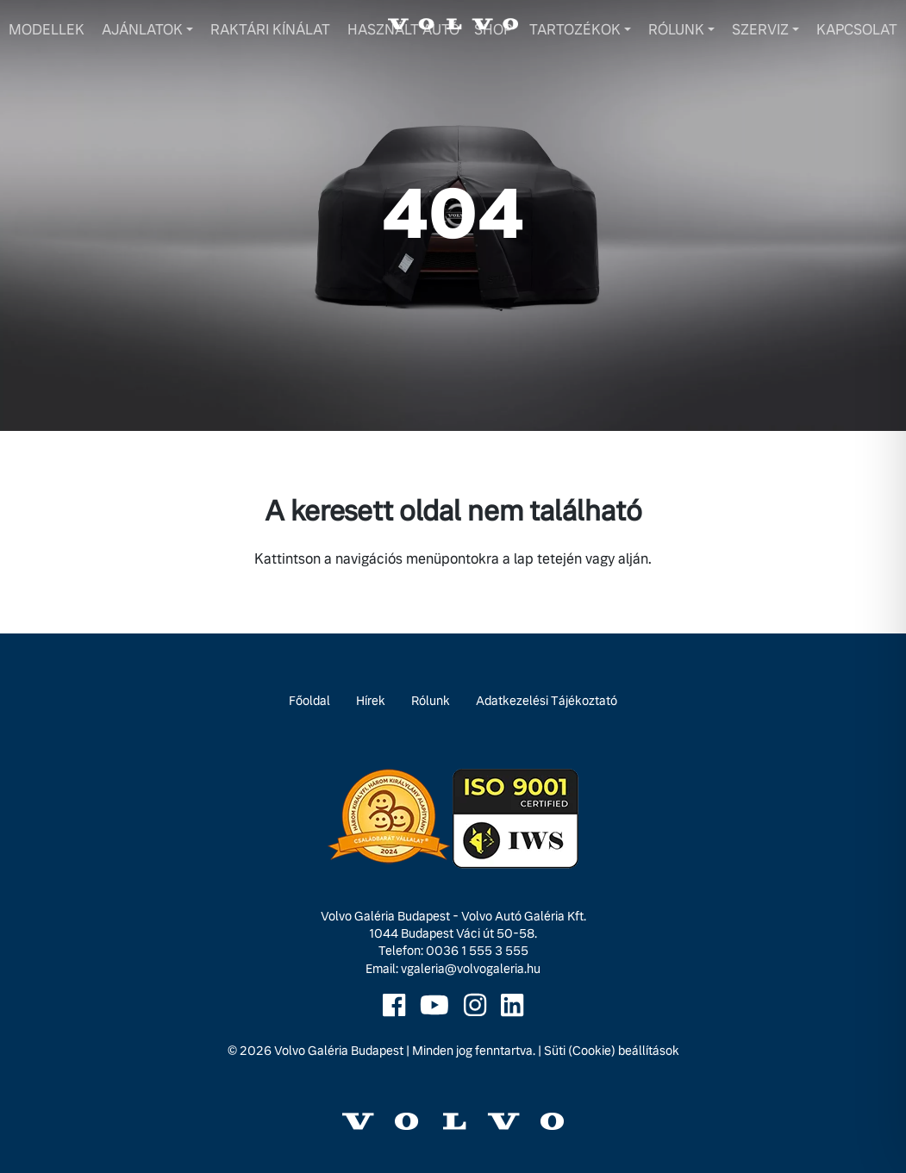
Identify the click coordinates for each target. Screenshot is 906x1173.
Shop (493, 30)
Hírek (370, 700)
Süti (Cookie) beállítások (611, 1050)
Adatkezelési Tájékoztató (546, 700)
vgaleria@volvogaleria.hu (470, 968)
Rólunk (676, 30)
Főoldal (309, 700)
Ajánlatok (142, 30)
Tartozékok (575, 30)
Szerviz (760, 30)
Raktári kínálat (270, 30)
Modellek (46, 30)
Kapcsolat (856, 30)
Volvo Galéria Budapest (338, 1050)
